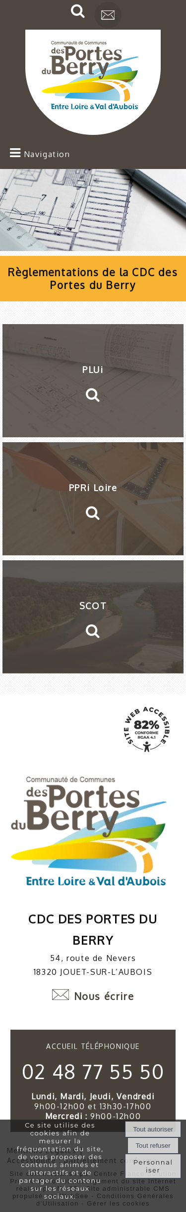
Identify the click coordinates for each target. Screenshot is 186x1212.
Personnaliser (153, 1166)
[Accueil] (93, 83)
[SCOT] (93, 616)
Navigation (47, 154)
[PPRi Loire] (93, 498)
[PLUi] (93, 380)
